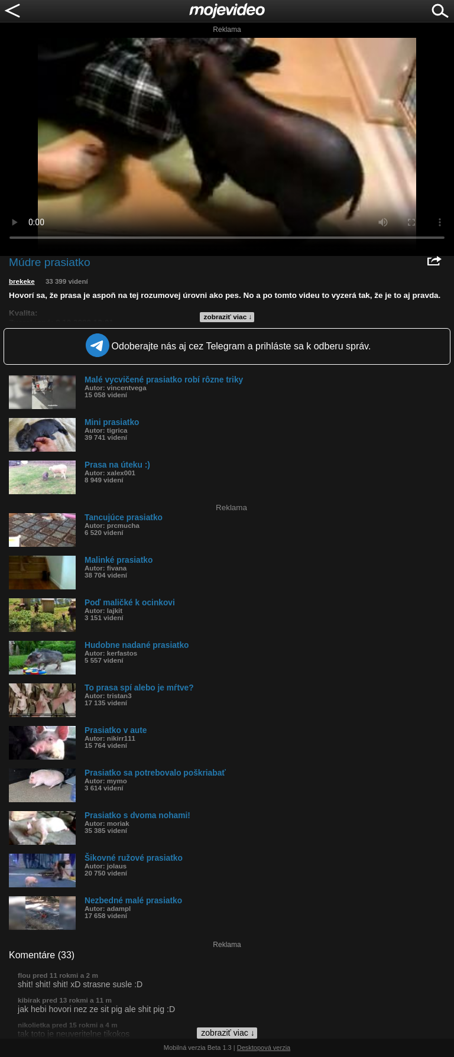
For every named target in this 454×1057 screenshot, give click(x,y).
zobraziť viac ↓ (228, 317)
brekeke (22, 281)
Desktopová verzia (264, 1047)
